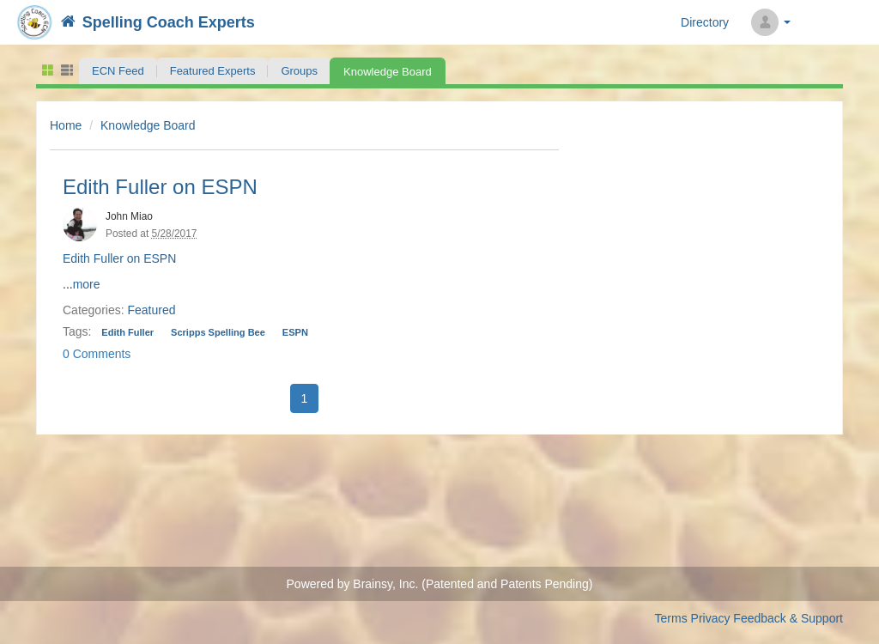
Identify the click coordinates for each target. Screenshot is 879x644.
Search (820, 22)
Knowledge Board (148, 125)
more (86, 284)
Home (66, 125)
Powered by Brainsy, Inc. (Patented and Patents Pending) (440, 584)
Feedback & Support (788, 618)
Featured (151, 310)
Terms (671, 618)
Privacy (710, 618)
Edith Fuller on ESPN (160, 186)
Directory (705, 22)
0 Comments (96, 354)
